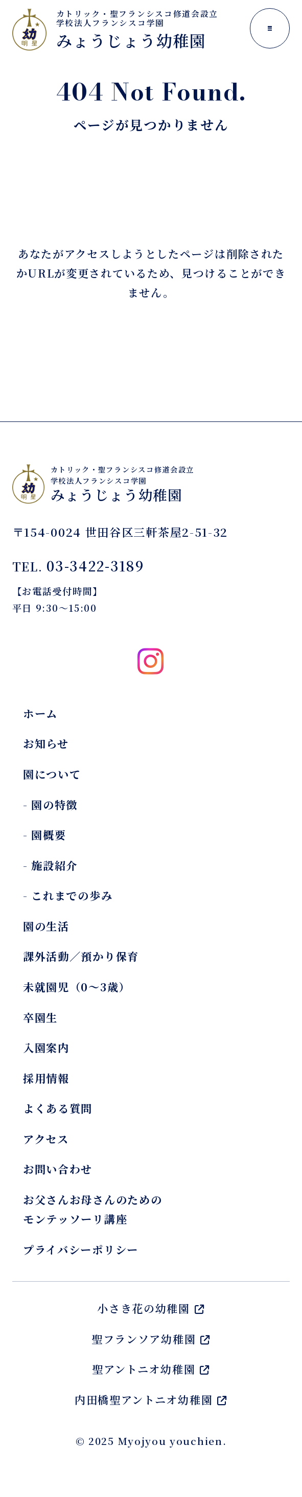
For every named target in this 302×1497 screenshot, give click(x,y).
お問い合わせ (57, 1169)
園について (52, 774)
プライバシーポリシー (80, 1249)
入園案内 (46, 1047)
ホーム (40, 713)
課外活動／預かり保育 (81, 956)
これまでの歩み (71, 895)
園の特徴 (54, 804)
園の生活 (46, 926)
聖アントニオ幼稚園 (151, 1369)
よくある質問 (57, 1108)
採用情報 (46, 1078)
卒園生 (40, 1017)
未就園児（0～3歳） (76, 986)
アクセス (46, 1138)
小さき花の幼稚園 (150, 1308)
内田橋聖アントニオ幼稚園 (151, 1399)
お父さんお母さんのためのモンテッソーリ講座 (92, 1209)
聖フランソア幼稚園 (151, 1338)
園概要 (48, 834)
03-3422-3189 (95, 566)
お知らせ (46, 743)
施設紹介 (54, 865)
